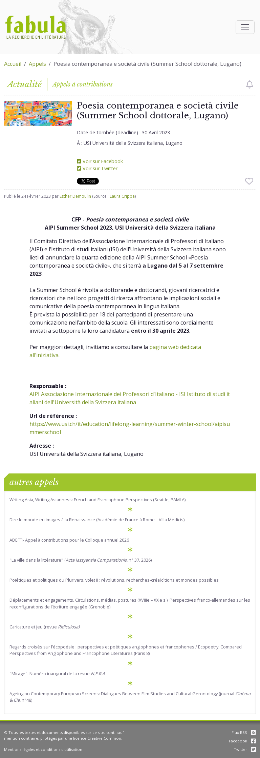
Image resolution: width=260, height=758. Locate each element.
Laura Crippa (122, 196)
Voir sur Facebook (100, 161)
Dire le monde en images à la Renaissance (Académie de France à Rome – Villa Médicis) (97, 520)
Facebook (242, 740)
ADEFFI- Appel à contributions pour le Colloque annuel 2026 (69, 540)
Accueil (12, 63)
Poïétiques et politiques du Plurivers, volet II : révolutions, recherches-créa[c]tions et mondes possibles (114, 580)
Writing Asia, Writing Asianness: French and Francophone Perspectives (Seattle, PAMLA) (97, 500)
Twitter (245, 749)
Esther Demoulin (75, 196)
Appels (37, 63)
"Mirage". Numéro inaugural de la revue (57, 673)
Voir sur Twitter (97, 168)
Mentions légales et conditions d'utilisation (43, 749)
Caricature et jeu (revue (44, 627)
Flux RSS (244, 732)
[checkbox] (249, 84)
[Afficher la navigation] (245, 27)
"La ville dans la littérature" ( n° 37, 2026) (80, 560)
